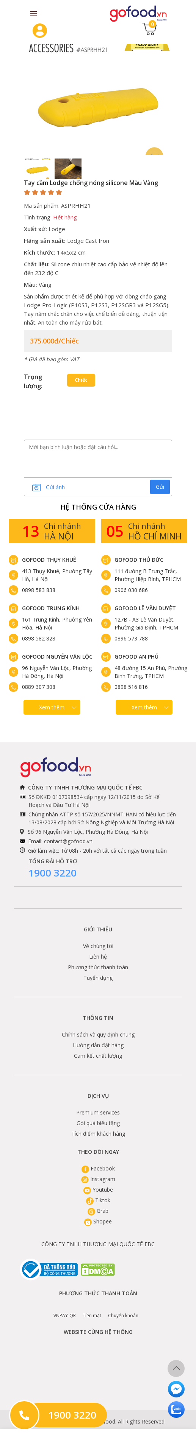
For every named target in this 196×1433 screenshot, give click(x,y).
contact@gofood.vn (68, 841)
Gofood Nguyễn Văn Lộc (57, 656)
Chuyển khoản (123, 1310)
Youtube (98, 1189)
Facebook (98, 1168)
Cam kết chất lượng (98, 1055)
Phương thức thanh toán (98, 967)
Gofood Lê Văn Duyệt (145, 608)
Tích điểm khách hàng (98, 1133)
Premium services (98, 1112)
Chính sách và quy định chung (98, 1034)
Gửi (160, 486)
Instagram (98, 1179)
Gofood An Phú (136, 656)
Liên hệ (98, 956)
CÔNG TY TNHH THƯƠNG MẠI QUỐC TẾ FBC (98, 1244)
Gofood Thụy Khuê (49, 559)
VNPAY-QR (64, 1310)
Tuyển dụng (98, 977)
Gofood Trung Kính (51, 608)
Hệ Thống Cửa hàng (98, 506)
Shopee (98, 1221)
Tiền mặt (92, 1310)
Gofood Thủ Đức (138, 559)
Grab (98, 1210)
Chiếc (81, 379)
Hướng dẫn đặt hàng (98, 1045)
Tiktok (98, 1200)
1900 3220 (52, 873)
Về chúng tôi (98, 946)
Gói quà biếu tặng (98, 1123)
